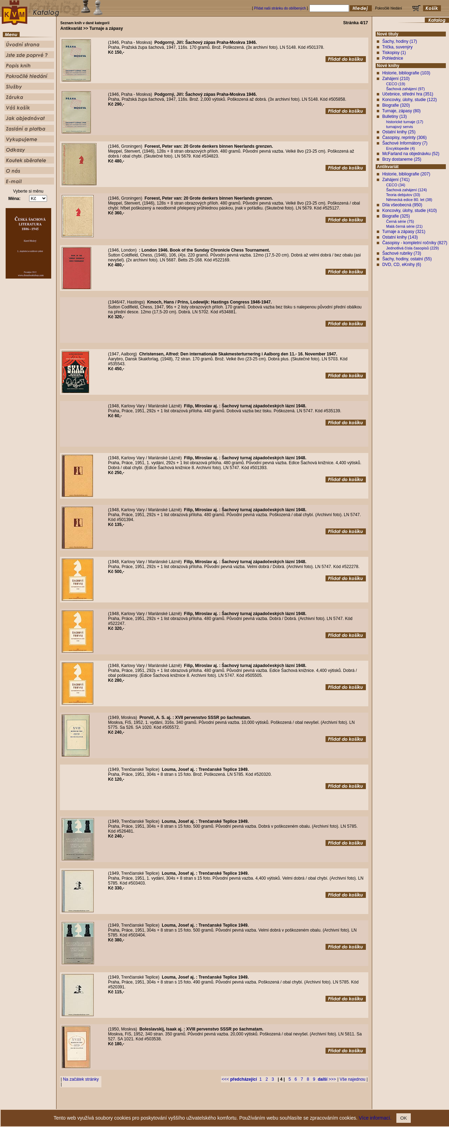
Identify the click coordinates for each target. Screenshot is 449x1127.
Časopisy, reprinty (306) (404, 137)
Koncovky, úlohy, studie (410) (409, 210)
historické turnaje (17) (404, 122)
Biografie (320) (396, 105)
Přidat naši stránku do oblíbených (280, 8)
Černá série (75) (400, 221)
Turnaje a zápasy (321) (403, 231)
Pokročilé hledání (245, 1104)
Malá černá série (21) (404, 226)
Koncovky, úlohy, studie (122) (409, 99)
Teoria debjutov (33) (403, 195)
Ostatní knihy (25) (399, 131)
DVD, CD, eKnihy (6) (401, 264)
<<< (239, 1079)
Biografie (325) (396, 216)
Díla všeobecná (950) (402, 204)
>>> (327, 1079)
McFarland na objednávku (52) (411, 153)
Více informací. (375, 1118)
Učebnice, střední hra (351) (407, 94)
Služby (267, 1104)
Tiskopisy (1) (394, 52)
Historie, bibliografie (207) (406, 174)
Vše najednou (352, 1079)
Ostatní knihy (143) (400, 237)
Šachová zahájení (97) (405, 89)
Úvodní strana (167, 1104)
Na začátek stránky (81, 1079)
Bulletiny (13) (394, 116)
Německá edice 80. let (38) (409, 200)
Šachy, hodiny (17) (399, 41)
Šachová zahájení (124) (406, 190)
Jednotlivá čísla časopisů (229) (412, 248)
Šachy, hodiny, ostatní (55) (407, 258)
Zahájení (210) (396, 78)
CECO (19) (395, 84)
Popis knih (220, 1104)
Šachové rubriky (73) (401, 253)
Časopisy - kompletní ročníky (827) (414, 242)
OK (403, 1118)
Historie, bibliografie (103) (406, 73)
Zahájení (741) (396, 179)
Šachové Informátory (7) (405, 143)
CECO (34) (395, 185)
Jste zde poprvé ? (195, 1104)
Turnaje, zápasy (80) (401, 110)
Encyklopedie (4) (400, 148)
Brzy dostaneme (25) (401, 159)
